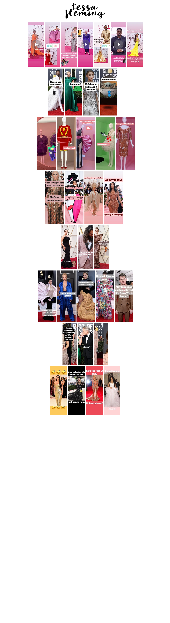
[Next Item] (115, 390)
